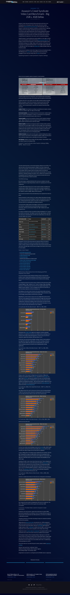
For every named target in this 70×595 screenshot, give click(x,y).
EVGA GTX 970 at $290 (30, 522)
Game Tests (31, 1)
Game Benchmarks (33, 8)
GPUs (47, 1)
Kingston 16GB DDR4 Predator (33, 226)
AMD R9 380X (40, 525)
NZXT (43, 231)
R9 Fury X (26, 378)
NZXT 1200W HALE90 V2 (32, 231)
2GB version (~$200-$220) (29, 469)
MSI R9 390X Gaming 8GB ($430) (26, 252)
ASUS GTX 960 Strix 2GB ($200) (26, 266)
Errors (49, 1)
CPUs (44, 1)
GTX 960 (28, 51)
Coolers (41, 1)
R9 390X (44, 524)
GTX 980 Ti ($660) (28, 332)
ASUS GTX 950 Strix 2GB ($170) (26, 268)
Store (35, 1)
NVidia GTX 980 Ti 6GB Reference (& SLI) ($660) (29, 260)
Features (26, 1)
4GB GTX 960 (45, 462)
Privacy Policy (39, 586)
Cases (38, 1)
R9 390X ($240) (39, 46)
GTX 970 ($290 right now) (33, 384)
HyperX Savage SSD (31, 234)
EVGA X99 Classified (31, 229)
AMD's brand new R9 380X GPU (44, 40)
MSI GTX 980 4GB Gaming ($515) (26, 261)
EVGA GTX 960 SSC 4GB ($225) (26, 264)
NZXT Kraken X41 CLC (32, 239)
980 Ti (36, 376)
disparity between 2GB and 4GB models (32, 26)
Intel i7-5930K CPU (31, 224)
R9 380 (38, 53)
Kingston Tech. (44, 226)
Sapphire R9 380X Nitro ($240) (26, 255)
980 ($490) (46, 376)
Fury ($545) (45, 448)
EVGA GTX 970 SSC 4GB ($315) (26, 263)
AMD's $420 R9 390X (46, 383)
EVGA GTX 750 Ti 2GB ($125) (25, 269)
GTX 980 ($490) (37, 531)
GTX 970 (41, 447)
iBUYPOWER (44, 224)
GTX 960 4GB (31, 527)
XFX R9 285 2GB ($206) (24, 257)
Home (23, 1)
